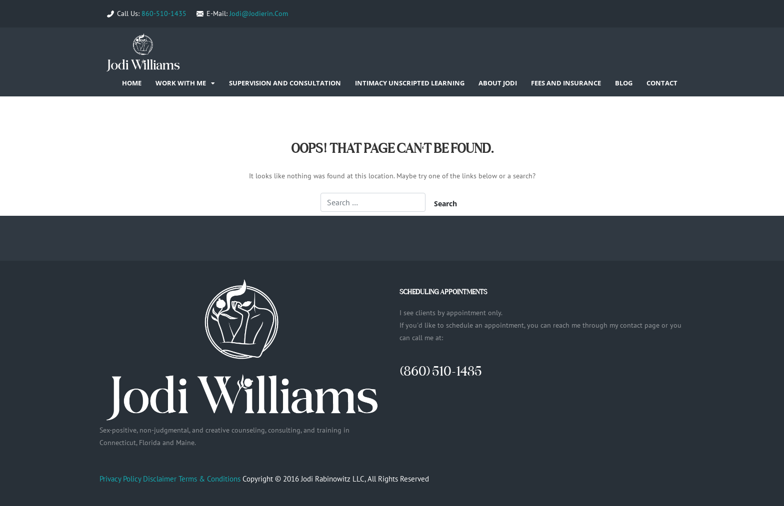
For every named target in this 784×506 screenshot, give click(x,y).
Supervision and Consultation (285, 82)
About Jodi (497, 82)
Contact (662, 82)
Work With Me (181, 82)
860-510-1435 (164, 13)
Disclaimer (159, 479)
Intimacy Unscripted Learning (409, 82)
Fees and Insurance (566, 82)
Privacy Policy (120, 479)
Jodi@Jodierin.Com (259, 13)
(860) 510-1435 (441, 371)
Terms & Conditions (209, 479)
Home (132, 82)
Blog (623, 82)
